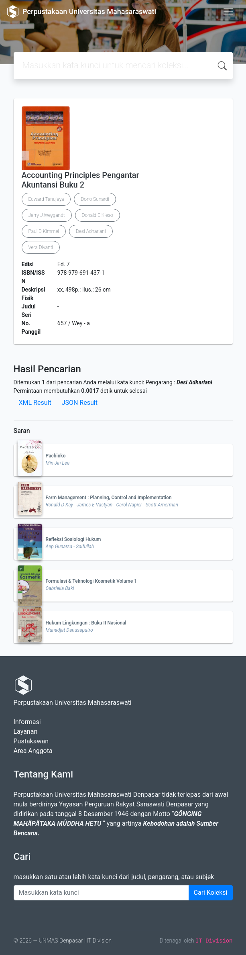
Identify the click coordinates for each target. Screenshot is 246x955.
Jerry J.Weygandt (46, 215)
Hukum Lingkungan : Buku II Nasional (86, 623)
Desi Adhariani (91, 231)
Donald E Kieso (97, 215)
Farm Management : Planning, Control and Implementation (109, 497)
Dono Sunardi (95, 199)
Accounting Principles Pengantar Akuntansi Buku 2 (80, 180)
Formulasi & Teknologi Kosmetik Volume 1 (91, 581)
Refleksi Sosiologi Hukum (73, 539)
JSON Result (80, 402)
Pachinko (56, 456)
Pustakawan (31, 741)
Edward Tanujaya (46, 199)
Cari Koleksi (211, 892)
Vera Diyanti (40, 247)
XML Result (35, 402)
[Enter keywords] (101, 892)
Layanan (26, 731)
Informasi (27, 722)
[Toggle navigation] (228, 12)
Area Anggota (33, 751)
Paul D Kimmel (43, 231)
